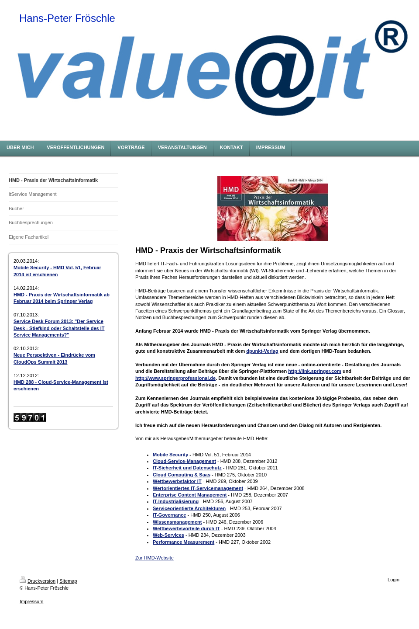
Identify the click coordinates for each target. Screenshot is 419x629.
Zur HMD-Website (154, 557)
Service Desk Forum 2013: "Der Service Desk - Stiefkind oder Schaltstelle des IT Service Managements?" (59, 328)
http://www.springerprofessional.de (175, 378)
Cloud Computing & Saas (181, 474)
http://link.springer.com (314, 371)
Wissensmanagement (177, 522)
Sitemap (68, 581)
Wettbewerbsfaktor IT (177, 481)
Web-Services (168, 535)
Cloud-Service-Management (184, 461)
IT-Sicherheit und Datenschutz (187, 467)
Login (393, 579)
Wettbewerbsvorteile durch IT (186, 528)
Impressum (31, 601)
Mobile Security (170, 454)
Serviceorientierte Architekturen (189, 508)
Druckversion (37, 581)
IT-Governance (169, 515)
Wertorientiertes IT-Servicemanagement (198, 488)
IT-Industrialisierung (176, 501)
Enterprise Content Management (190, 494)
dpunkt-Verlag (262, 351)
